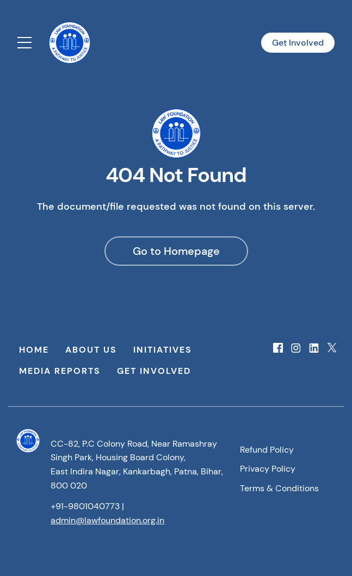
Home (34, 349)
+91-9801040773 (85, 506)
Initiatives (162, 349)
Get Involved (298, 42)
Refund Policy (267, 449)
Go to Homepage (176, 251)
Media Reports (60, 371)
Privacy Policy (267, 468)
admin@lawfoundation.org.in (107, 520)
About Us (91, 349)
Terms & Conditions (279, 488)
